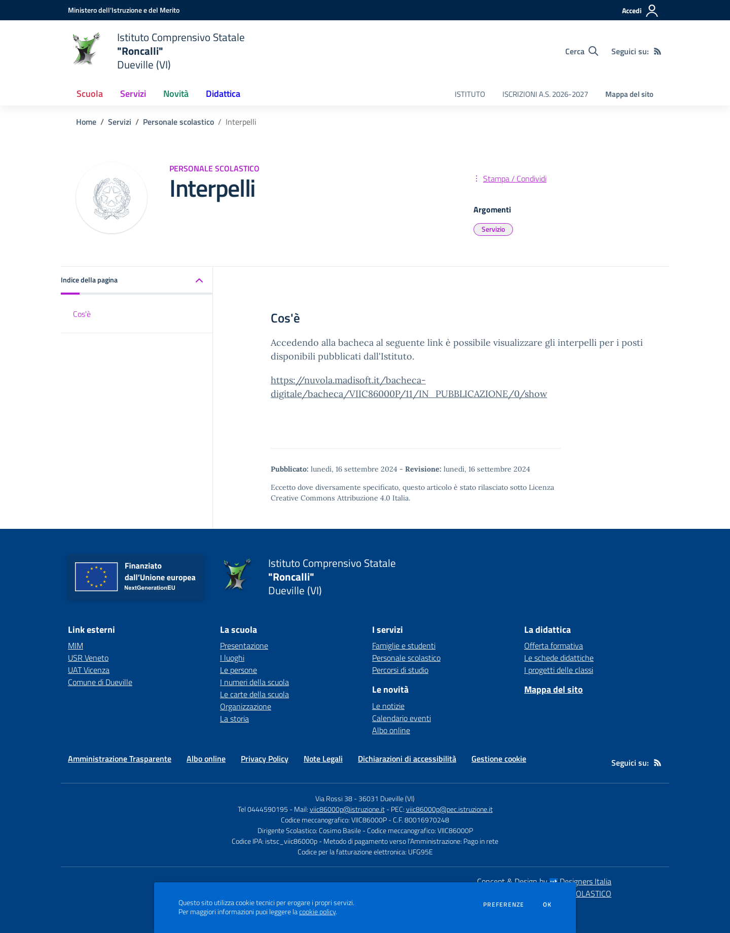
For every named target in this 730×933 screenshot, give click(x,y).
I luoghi (232, 658)
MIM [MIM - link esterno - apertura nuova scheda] (75, 645)
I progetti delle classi (558, 670)
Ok (547, 905)
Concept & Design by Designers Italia (544, 881)
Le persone (238, 670)
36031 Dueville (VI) (386, 798)
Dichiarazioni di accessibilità (407, 758)
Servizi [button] (133, 93)
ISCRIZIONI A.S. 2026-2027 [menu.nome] (545, 94)
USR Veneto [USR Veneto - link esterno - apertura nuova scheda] (88, 658)
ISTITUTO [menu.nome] (470, 94)
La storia (234, 718)
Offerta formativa (553, 645)
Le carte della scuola (254, 694)
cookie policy (317, 911)
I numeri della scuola (254, 682)
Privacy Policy (264, 758)
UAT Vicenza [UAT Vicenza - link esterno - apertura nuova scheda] (89, 670)
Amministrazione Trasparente (119, 758)
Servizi (119, 122)
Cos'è (82, 314)
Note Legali (323, 758)
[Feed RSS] (657, 51)
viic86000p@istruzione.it (347, 809)
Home (86, 122)
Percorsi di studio (400, 670)
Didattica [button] (223, 93)
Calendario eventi (401, 718)
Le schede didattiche (559, 658)
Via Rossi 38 (333, 798)
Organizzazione (245, 706)
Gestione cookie (498, 758)
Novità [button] (176, 93)
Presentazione (244, 645)
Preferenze (503, 905)
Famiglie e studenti (403, 645)
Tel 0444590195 (263, 809)
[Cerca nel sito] (581, 51)
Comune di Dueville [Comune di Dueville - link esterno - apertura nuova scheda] (100, 682)
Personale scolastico (178, 122)
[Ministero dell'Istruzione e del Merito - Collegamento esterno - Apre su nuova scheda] (123, 10)
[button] (137, 281)
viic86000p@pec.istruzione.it (449, 809)
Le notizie (388, 706)
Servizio (493, 229)
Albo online (391, 730)
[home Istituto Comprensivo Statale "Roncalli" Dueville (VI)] (156, 50)
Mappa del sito (629, 94)
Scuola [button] (90, 93)
